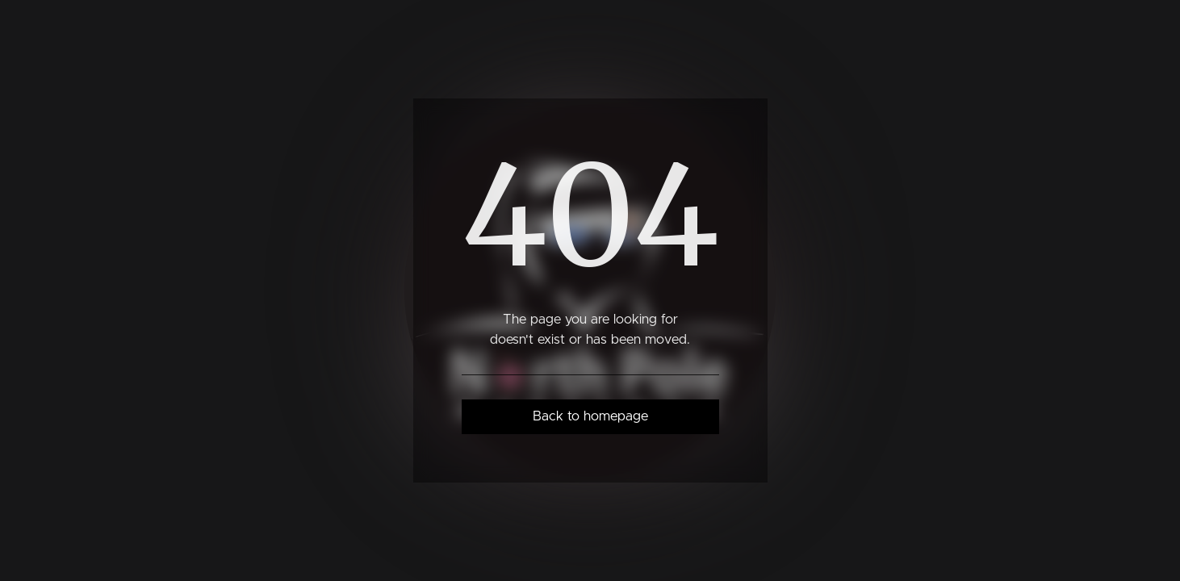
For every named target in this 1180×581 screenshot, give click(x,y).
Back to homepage (590, 416)
